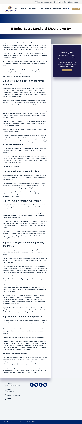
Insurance (24, 9)
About (17, 9)
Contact (65, 8)
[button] (67, 70)
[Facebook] (32, 385)
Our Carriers (33, 9)
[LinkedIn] (41, 385)
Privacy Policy (36, 421)
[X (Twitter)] (45, 385)
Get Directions (10, 400)
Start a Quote (76, 8)
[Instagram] (36, 385)
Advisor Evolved (29, 421)
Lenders (41, 8)
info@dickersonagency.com (73, 2)
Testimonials (48, 8)
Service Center (57, 8)
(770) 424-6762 (60, 2)
